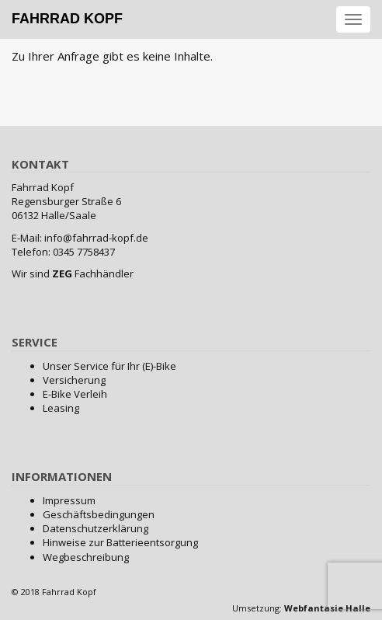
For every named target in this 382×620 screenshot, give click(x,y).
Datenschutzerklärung (95, 528)
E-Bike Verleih (75, 394)
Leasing (61, 408)
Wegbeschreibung (86, 557)
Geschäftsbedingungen (99, 514)
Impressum (69, 500)
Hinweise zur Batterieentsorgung (120, 542)
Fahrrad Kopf (67, 18)
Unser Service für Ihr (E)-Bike (109, 366)
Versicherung (74, 380)
